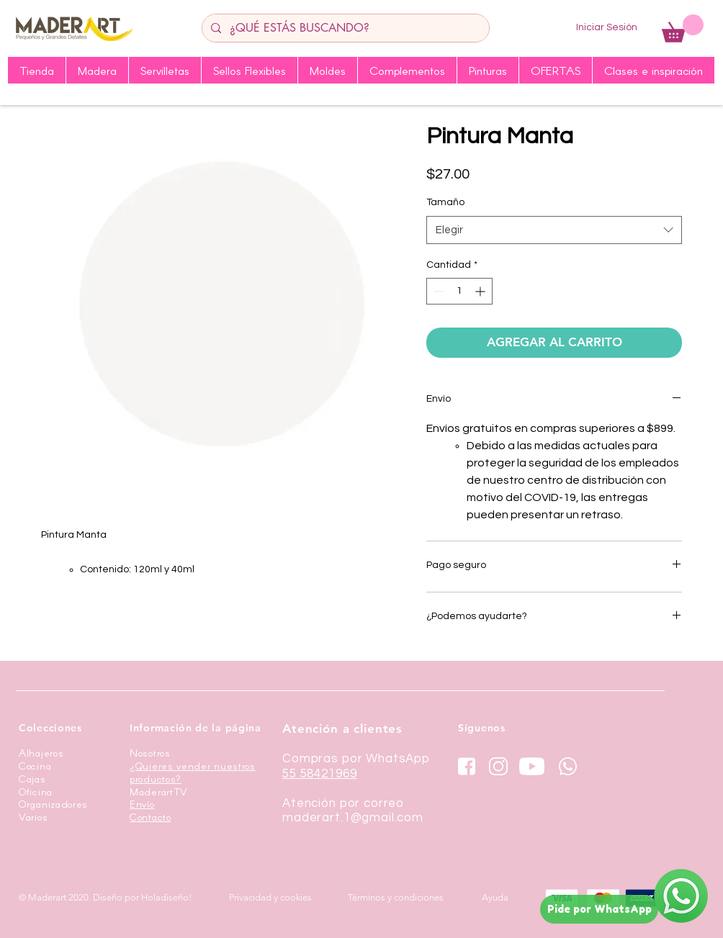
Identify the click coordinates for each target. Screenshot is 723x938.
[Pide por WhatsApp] (599, 909)
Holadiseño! (166, 897)
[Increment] (481, 291)
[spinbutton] (459, 291)
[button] (683, 28)
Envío (142, 804)
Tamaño (445, 202)
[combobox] (554, 230)
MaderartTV (159, 791)
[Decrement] (437, 291)
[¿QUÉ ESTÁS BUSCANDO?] (344, 28)
